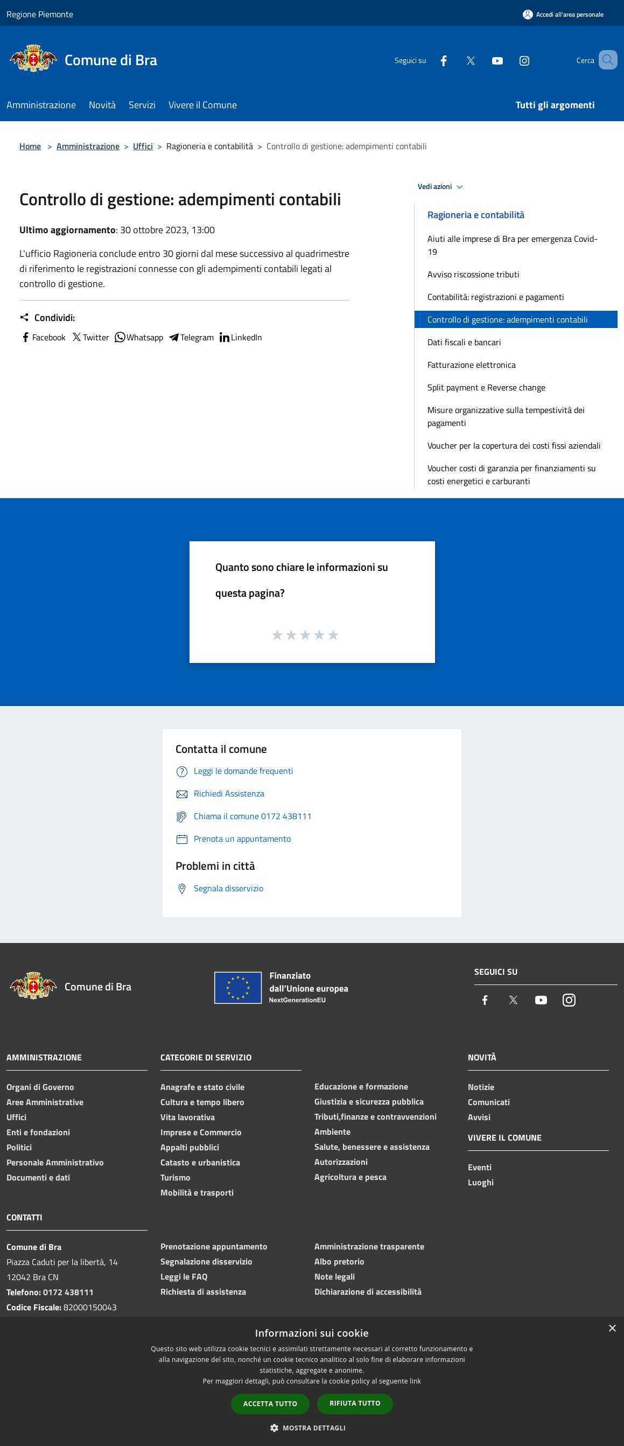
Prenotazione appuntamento (214, 1246)
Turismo (175, 1177)
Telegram (190, 337)
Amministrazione (88, 145)
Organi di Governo (40, 1086)
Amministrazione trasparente (369, 1246)
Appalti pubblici (189, 1147)
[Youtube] (482, 59)
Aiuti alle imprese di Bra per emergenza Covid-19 (512, 245)
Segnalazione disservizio (206, 1261)
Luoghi (481, 1182)
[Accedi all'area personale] (563, 14)
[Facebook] (428, 59)
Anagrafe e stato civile (202, 1086)
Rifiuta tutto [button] (355, 1403)
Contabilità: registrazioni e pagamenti (495, 296)
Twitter (89, 337)
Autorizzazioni (341, 1161)
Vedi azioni (442, 186)
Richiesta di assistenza (203, 1291)
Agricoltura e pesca (350, 1176)
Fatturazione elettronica (471, 364)
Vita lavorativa (187, 1116)
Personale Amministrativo (55, 1162)
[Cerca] (605, 60)
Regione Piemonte (39, 14)
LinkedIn (240, 337)
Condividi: (47, 317)
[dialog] (312, 1381)
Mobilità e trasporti (197, 1192)
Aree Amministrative (44, 1101)
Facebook (42, 337)
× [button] (612, 1329)
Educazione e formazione (361, 1086)
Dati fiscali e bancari (464, 342)
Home (30, 145)
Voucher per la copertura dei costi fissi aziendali (514, 445)
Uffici (143, 145)
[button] (312, 1427)
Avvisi (479, 1116)
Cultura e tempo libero (202, 1101)
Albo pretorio (339, 1261)
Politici (19, 1147)
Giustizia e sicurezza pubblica (369, 1101)
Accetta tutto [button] (270, 1403)
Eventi (480, 1167)
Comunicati (489, 1101)
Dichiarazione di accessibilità (368, 1291)
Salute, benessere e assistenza (372, 1146)
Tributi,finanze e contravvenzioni (375, 1116)
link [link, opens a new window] (415, 1381)
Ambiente (332, 1131)
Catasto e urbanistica (200, 1162)
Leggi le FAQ (183, 1276)
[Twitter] (455, 59)
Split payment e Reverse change (486, 387)
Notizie (481, 1086)
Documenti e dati (38, 1177)
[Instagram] (509, 59)
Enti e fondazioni (38, 1132)
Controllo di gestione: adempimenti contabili (507, 319)
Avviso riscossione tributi (473, 274)
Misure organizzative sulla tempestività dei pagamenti (506, 416)
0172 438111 (68, 1292)
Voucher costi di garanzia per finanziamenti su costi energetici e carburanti (511, 474)
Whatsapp (138, 337)
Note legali (334, 1276)
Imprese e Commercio (201, 1132)
